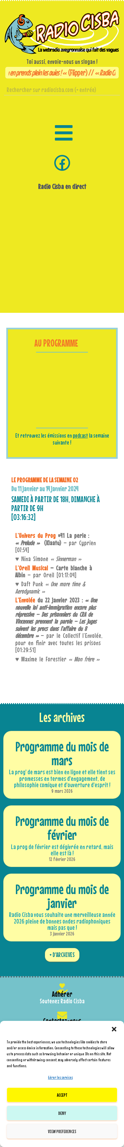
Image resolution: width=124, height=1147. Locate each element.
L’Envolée (25, 600)
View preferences (62, 1131)
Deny (62, 1113)
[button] (114, 1029)
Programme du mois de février (62, 828)
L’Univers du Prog (35, 535)
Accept (62, 1095)
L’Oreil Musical (31, 568)
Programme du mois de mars (62, 753)
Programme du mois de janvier (62, 896)
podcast (80, 435)
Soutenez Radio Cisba (62, 1001)
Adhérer (62, 993)
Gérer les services (60, 1077)
